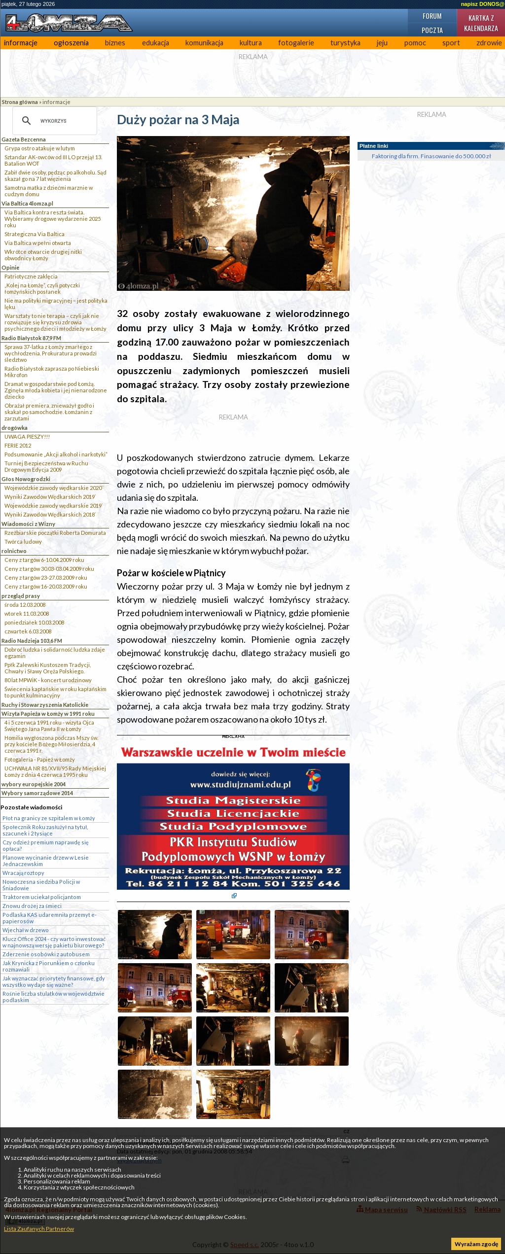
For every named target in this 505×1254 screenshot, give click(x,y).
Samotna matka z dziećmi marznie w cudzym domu (48, 190)
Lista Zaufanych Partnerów (39, 1228)
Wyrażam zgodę (476, 1244)
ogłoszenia (71, 42)
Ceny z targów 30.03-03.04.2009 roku (49, 568)
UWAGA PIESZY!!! (27, 436)
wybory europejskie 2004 (33, 784)
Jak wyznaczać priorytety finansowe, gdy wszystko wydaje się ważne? (53, 981)
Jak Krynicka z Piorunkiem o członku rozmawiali (48, 966)
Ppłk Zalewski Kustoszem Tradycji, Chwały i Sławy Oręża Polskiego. (47, 668)
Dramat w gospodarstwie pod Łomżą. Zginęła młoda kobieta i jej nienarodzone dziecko (55, 390)
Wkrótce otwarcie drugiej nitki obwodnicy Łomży (43, 254)
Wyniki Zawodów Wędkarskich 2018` (50, 514)
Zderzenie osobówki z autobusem (46, 954)
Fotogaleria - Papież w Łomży (39, 759)
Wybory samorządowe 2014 (37, 793)
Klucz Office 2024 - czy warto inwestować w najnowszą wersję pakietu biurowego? (54, 942)
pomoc (415, 42)
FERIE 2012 (17, 445)
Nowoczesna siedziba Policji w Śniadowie (41, 884)
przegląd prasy (20, 595)
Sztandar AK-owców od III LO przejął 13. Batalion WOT (53, 160)
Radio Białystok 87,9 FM (31, 338)
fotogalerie (296, 42)
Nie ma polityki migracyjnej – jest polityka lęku (56, 303)
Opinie (10, 267)
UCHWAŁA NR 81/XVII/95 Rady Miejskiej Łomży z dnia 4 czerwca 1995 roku (55, 771)
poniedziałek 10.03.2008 (34, 622)
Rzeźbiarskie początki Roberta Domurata (55, 532)
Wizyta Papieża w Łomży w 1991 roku (48, 713)
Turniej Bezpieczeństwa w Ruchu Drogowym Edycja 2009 (46, 466)
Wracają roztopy (23, 873)
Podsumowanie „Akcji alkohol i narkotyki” (56, 454)
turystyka (345, 42)
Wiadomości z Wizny (28, 524)
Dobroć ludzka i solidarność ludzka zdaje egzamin (54, 652)
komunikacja (204, 42)
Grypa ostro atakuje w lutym (39, 148)
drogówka (14, 427)
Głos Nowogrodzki (25, 479)
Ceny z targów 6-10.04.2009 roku (44, 560)
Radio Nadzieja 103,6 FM (31, 640)
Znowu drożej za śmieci (32, 906)
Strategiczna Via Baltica (34, 234)
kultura (251, 42)
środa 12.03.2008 (24, 604)
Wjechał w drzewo (25, 930)
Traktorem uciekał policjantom (41, 897)
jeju (382, 42)
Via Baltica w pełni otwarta (37, 243)
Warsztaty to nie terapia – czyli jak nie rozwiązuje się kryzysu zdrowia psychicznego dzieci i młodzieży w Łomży (55, 322)
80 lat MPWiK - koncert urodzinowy (48, 680)
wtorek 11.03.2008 (26, 613)
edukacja (155, 42)
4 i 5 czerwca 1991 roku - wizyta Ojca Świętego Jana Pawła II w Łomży (49, 725)
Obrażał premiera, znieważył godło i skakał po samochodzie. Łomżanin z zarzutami (49, 411)
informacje (20, 42)
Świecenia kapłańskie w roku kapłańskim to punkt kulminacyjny (55, 692)
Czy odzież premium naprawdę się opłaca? (45, 845)
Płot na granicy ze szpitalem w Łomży (48, 818)
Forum (432, 15)
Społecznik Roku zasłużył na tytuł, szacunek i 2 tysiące (45, 830)
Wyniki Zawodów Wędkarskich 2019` (50, 496)
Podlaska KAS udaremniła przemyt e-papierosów (49, 917)
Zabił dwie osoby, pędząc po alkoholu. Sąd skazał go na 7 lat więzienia (55, 175)
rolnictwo (14, 551)
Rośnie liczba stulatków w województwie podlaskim (53, 996)
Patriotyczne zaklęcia (31, 276)
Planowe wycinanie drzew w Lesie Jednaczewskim (45, 860)
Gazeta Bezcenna (23, 139)
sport (451, 42)
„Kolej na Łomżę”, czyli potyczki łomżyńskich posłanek (42, 288)
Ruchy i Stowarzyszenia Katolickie (44, 704)
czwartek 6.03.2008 (27, 631)
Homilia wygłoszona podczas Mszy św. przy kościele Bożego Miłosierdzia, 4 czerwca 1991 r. (51, 744)
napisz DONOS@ (483, 4)
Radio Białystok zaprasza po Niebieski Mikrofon (51, 371)
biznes (115, 42)
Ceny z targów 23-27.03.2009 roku (45, 577)
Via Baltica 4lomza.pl (27, 203)
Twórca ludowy (23, 541)
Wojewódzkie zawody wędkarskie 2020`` (54, 488)
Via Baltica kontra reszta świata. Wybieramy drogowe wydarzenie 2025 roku (52, 218)
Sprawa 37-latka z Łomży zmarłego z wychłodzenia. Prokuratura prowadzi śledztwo (50, 353)
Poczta (432, 30)
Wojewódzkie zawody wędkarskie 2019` (53, 505)
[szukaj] (53, 121)
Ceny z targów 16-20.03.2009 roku (45, 586)
